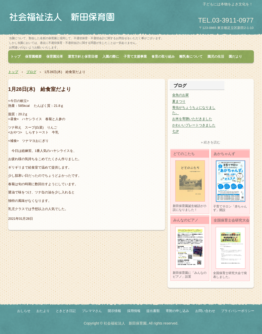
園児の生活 (216, 56)
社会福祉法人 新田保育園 (63, 18)
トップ (15, 56)
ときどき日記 (66, 311)
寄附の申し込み (177, 311)
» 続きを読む (210, 142)
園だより (235, 56)
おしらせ (23, 311)
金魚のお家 (180, 95)
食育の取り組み (163, 56)
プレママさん (92, 311)
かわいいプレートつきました (193, 125)
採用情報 (133, 311)
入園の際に (110, 56)
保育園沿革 (54, 56)
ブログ (31, 72)
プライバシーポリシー (237, 311)
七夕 (175, 131)
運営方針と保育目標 (83, 56)
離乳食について (191, 56)
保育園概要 (33, 56)
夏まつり (178, 101)
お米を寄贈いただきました (192, 119)
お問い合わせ (205, 311)
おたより (43, 311)
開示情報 (114, 311)
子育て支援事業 (135, 56)
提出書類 (153, 311)
